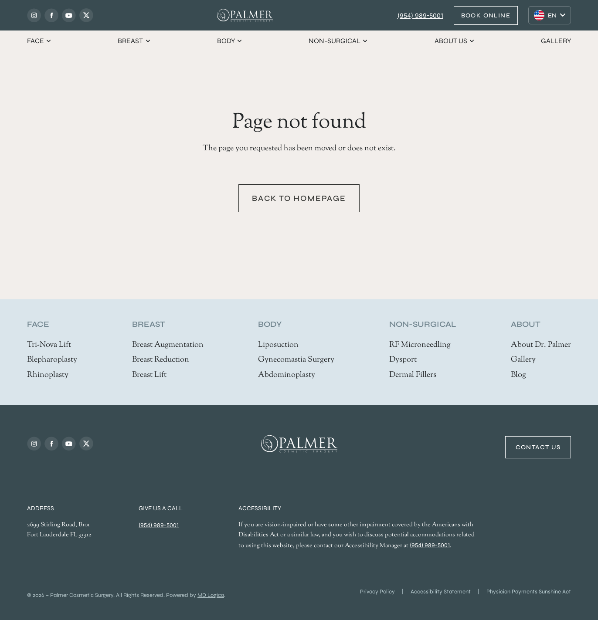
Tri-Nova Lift (49, 345)
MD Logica (210, 595)
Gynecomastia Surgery (296, 360)
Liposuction (278, 345)
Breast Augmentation (168, 345)
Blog (518, 375)
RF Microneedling (420, 345)
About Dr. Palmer (541, 345)
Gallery (556, 41)
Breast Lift (149, 375)
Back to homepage (299, 198)
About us (455, 41)
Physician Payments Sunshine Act (528, 591)
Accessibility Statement (441, 591)
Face (39, 41)
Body (230, 41)
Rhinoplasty (47, 375)
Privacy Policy (377, 591)
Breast (134, 41)
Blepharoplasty (52, 360)
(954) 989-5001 (420, 15)
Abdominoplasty (286, 375)
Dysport (403, 360)
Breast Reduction (160, 360)
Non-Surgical (338, 41)
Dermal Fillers (412, 375)
